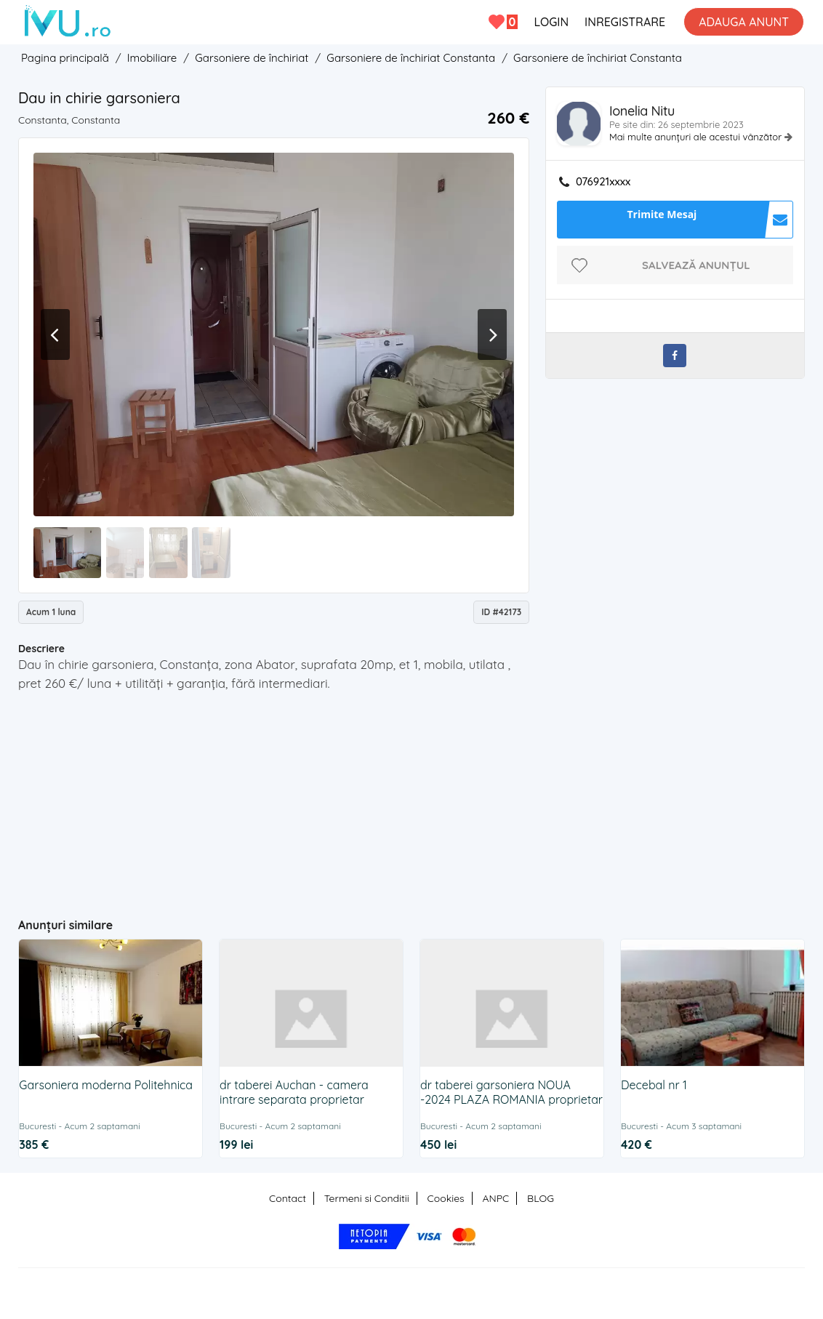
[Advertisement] (301, 798)
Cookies (446, 1198)
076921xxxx (603, 181)
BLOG (540, 1198)
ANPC (495, 1198)
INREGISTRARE (625, 22)
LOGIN (551, 22)
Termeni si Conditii (366, 1198)
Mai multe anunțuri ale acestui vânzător (696, 137)
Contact (287, 1198)
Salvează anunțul (696, 265)
